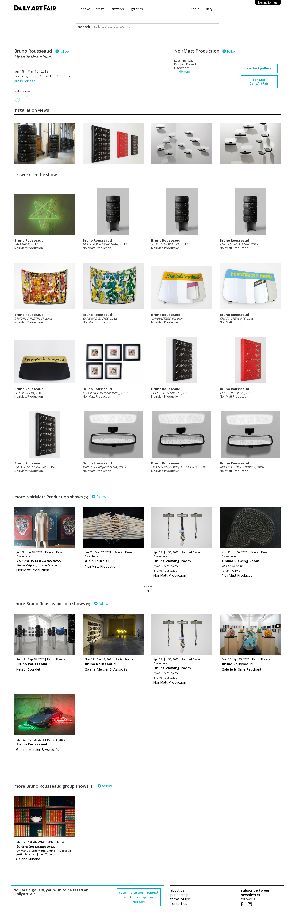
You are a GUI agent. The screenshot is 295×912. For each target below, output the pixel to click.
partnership (179, 894)
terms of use (180, 899)
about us (177, 890)
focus (195, 9)
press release (24, 81)
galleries (137, 9)
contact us (178, 903)
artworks (117, 9)
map (184, 72)
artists (100, 9)
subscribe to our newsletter (255, 892)
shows (86, 9)
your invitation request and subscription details (138, 897)
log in (267, 2)
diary (208, 9)
